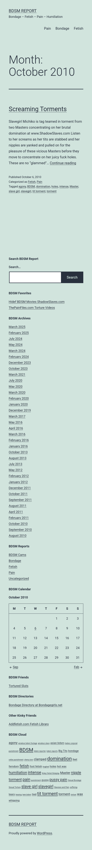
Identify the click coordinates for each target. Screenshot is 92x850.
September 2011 (20, 500)
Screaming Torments (38, 109)
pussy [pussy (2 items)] (45, 780)
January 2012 (18, 482)
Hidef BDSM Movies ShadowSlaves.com (37, 302)
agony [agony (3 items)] (13, 743)
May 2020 (15, 386)
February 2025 (19, 333)
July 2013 (15, 464)
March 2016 (17, 434)
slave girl (14, 191)
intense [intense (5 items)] (34, 772)
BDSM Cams (17, 555)
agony (22, 186)
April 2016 (16, 428)
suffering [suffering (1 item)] (73, 787)
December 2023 (20, 362)
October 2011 (18, 494)
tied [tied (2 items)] (34, 794)
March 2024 (17, 351)
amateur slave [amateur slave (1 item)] (44, 743)
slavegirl (26, 191)
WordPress (44, 833)
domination (43, 186)
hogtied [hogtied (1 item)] (46, 767)
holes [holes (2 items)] (53, 766)
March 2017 (17, 416)
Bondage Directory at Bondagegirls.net (35, 705)
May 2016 (15, 422)
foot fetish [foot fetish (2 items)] (36, 766)
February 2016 (19, 440)
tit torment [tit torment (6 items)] (47, 793)
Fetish (78, 28)
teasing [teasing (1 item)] (19, 794)
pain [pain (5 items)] (26, 779)
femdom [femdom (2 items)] (14, 766)
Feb (78, 667)
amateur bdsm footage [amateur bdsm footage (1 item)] (27, 743)
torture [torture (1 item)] (73, 794)
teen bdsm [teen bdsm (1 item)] (26, 794)
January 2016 (18, 446)
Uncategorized (19, 578)
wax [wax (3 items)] (80, 794)
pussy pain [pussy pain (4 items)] (58, 779)
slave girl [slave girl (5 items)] (29, 786)
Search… (15, 267)
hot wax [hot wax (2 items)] (61, 766)
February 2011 (19, 518)
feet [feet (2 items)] (74, 759)
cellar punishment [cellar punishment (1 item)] (16, 760)
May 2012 (15, 470)
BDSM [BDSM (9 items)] (26, 750)
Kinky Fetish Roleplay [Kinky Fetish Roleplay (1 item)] (50, 773)
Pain (47, 28)
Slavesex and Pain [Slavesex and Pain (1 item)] (61, 787)
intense (63, 186)
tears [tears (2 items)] (12, 794)
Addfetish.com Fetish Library (29, 724)
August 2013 (17, 458)
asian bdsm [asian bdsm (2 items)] (57, 743)
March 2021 (17, 374)
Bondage (62, 28)
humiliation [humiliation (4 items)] (18, 772)
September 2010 (20, 529)
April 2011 (16, 512)
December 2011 (20, 488)
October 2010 (18, 524)
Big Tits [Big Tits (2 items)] (62, 750)
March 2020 (17, 392)
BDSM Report (23, 10)
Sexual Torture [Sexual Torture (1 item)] (15, 787)
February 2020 (19, 398)
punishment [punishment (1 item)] (36, 780)
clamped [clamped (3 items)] (40, 759)
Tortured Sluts (18, 686)
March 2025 (17, 327)
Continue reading (63, 163)
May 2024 (15, 344)
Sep (13, 667)
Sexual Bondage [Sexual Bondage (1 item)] (74, 780)
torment (51, 191)
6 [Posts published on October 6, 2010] (35, 628)
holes (54, 186)
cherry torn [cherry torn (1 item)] (28, 760)
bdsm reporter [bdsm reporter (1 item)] (40, 751)
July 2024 (15, 339)
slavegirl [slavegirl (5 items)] (45, 786)
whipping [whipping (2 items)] (14, 800)
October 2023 (18, 368)
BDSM (31, 186)
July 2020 (15, 380)
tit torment (38, 191)
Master (74, 186)
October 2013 (18, 452)
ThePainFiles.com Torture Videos (32, 307)
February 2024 (19, 357)
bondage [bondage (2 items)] (73, 750)
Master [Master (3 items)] (65, 773)
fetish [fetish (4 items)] (24, 766)
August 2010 (17, 535)
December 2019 (20, 410)
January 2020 (18, 404)
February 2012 (19, 476)
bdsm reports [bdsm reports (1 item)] (52, 751)
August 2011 (17, 506)
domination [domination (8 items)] (59, 759)
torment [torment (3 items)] (64, 794)
